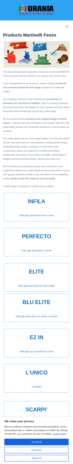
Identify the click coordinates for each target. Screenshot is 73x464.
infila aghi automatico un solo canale (36, 285)
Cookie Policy (59, 434)
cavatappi (37, 386)
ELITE (36, 272)
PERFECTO (36, 236)
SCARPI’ (36, 409)
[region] (36, 440)
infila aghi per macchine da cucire (36, 351)
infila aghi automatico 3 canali (36, 250)
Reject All (36, 458)
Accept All (37, 442)
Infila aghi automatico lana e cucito (36, 215)
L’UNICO (36, 372)
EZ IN (36, 337)
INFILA (36, 201)
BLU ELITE (37, 302)
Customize (36, 450)
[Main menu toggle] (67, 26)
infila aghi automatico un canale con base (36, 316)
